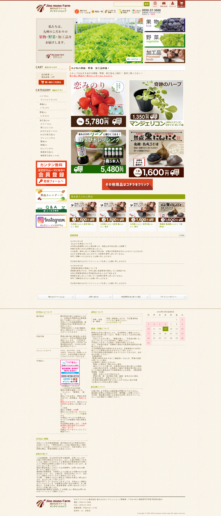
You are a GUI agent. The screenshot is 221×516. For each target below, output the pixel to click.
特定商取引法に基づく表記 (131, 297)
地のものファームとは (56, 297)
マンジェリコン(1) (48, 100)
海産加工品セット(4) (49, 155)
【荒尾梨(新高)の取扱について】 (84, 268)
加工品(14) (44, 120)
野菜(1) (43, 112)
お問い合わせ (93, 297)
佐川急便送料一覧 (113, 322)
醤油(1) (43, 141)
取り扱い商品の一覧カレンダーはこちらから (91, 76)
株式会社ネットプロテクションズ (73, 413)
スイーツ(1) (45, 124)
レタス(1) (44, 116)
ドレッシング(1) (47, 138)
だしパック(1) (46, 148)
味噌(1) (43, 145)
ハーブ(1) (44, 96)
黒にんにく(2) (46, 127)
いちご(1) (44, 108)
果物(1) (43, 104)
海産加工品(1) (46, 152)
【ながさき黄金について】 (81, 244)
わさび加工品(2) (47, 134)
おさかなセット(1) (48, 131)
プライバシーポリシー (168, 297)
